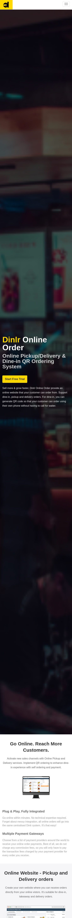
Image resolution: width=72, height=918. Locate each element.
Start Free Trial (15, 379)
